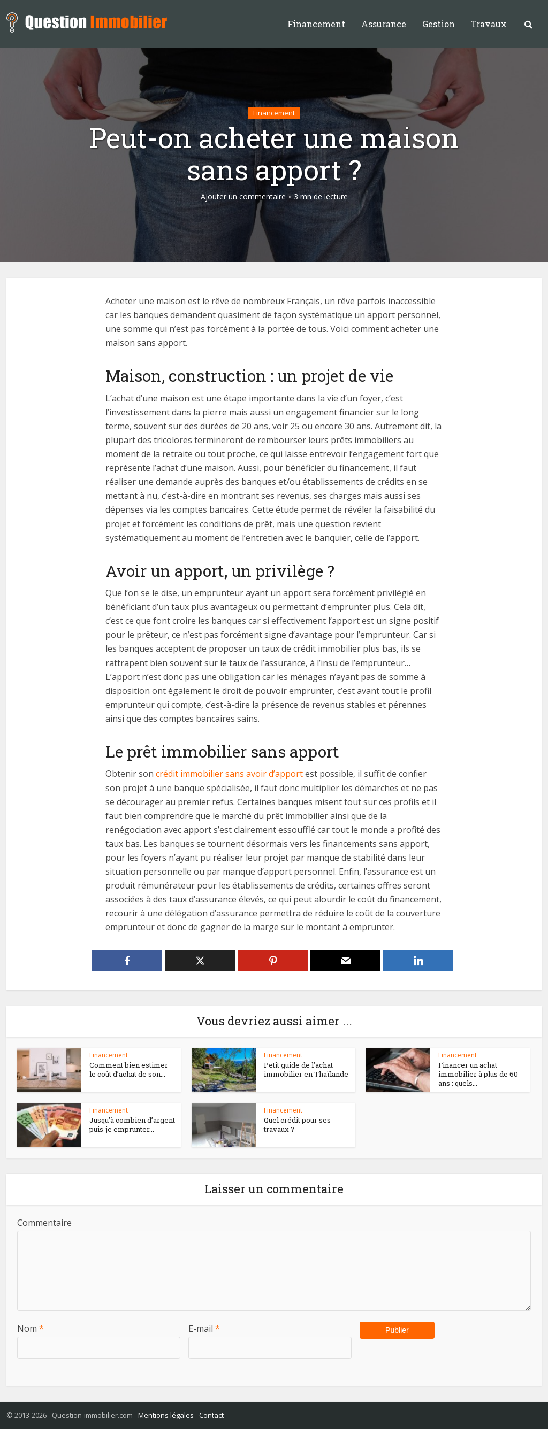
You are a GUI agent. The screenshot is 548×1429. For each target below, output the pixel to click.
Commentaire (44, 1223)
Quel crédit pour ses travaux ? (297, 1124)
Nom (30, 1328)
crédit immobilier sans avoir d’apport (229, 773)
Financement (316, 23)
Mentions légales (166, 1415)
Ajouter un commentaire (243, 197)
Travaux (489, 23)
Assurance (383, 23)
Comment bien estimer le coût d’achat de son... (128, 1069)
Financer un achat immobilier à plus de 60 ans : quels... (478, 1074)
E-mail (204, 1328)
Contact (211, 1415)
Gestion (438, 23)
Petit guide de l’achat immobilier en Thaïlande (306, 1069)
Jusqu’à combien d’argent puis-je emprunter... (132, 1124)
